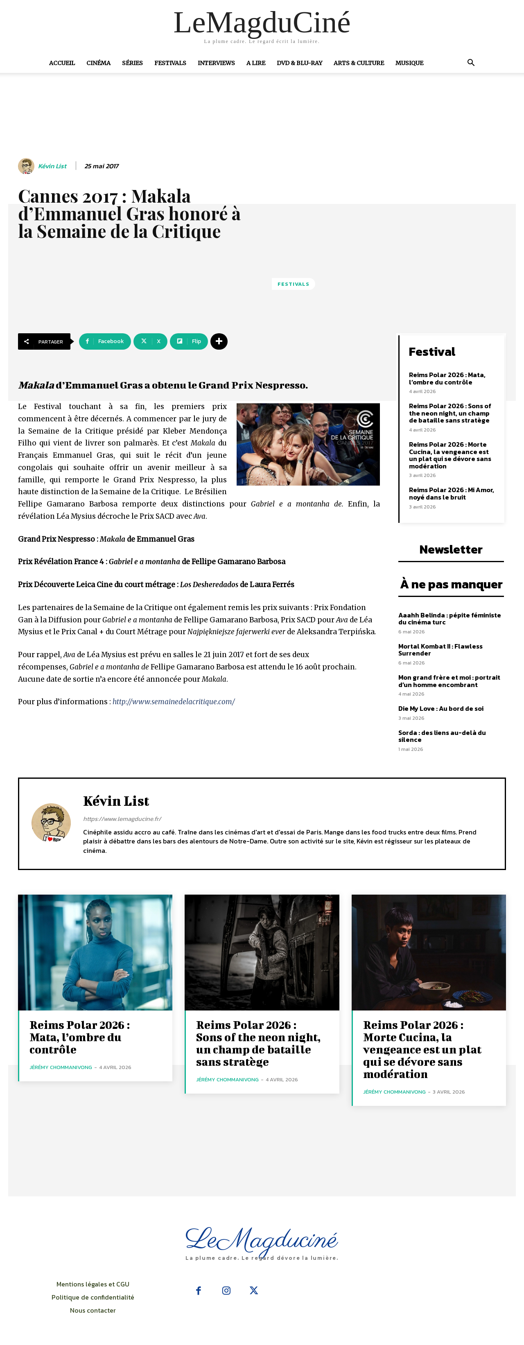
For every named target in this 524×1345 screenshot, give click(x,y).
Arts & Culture (359, 63)
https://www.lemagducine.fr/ (122, 818)
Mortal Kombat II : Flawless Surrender (440, 649)
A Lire (255, 63)
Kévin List (52, 166)
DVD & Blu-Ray (299, 63)
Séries (132, 63)
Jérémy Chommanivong (60, 1067)
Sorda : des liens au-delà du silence (442, 736)
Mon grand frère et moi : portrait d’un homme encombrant (449, 680)
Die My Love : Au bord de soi (440, 708)
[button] (471, 63)
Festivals (170, 63)
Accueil (62, 63)
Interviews (216, 63)
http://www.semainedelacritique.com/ (174, 701)
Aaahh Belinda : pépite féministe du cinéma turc (449, 618)
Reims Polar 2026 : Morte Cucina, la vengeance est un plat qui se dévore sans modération (450, 455)
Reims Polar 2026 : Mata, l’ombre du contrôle (447, 378)
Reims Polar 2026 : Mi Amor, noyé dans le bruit (451, 493)
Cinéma (98, 63)
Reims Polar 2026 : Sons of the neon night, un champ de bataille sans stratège (450, 413)
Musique (409, 63)
